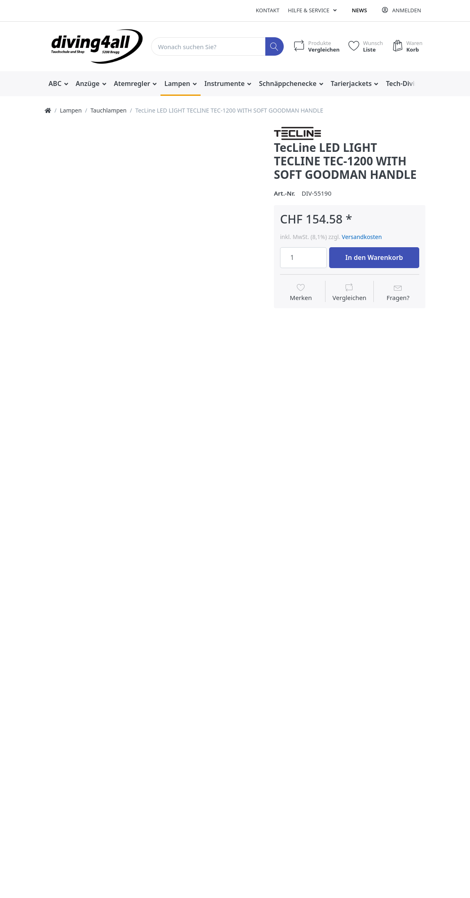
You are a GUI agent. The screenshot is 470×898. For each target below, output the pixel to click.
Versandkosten (362, 237)
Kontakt (268, 10)
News (359, 10)
